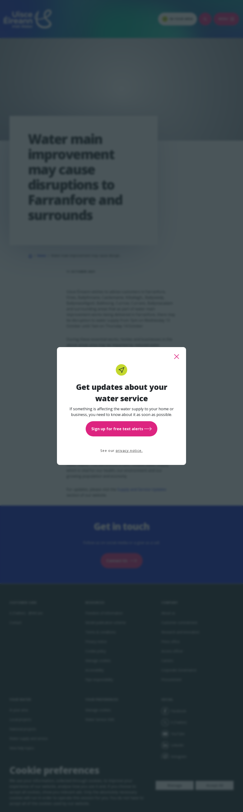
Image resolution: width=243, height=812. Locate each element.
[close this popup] (176, 356)
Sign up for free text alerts (121, 428)
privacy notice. (129, 450)
